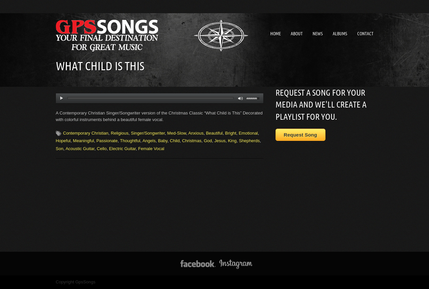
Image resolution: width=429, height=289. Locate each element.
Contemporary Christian (85, 133)
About (297, 33)
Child (175, 140)
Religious (119, 133)
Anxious (195, 133)
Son (60, 148)
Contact (365, 33)
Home (275, 33)
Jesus (220, 140)
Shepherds (249, 140)
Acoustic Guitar (79, 148)
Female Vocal (151, 148)
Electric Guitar (122, 148)
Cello (102, 148)
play (61, 98)
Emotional (248, 133)
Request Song (300, 135)
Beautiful (214, 133)
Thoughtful (130, 140)
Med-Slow (176, 133)
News (318, 33)
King (232, 140)
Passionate (106, 140)
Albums (340, 33)
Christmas (191, 140)
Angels (149, 140)
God (208, 140)
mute (240, 98)
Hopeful (63, 140)
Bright (230, 133)
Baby (163, 140)
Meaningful (83, 140)
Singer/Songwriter (148, 133)
